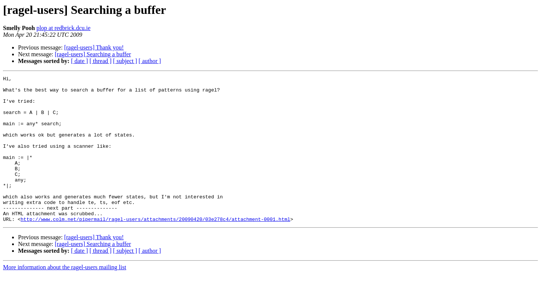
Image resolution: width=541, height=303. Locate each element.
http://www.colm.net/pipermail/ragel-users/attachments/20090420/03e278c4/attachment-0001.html (155, 248)
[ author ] (150, 61)
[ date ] (79, 61)
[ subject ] (125, 61)
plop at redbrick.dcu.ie (63, 28)
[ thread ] (100, 61)
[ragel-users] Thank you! (94, 47)
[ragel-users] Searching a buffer (93, 54)
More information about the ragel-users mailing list (64, 296)
